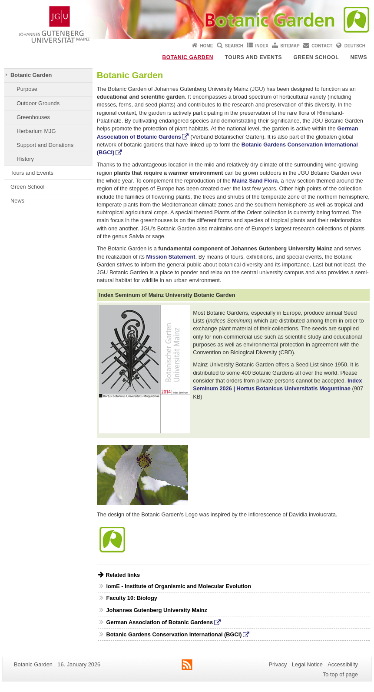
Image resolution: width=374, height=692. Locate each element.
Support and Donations (45, 145)
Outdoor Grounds (38, 103)
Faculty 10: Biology (131, 598)
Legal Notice (307, 664)
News (359, 57)
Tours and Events (253, 57)
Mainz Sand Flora (255, 180)
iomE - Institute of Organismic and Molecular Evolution (178, 586)
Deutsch (354, 45)
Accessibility (343, 664)
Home (206, 45)
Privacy (277, 664)
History (25, 159)
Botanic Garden (188, 57)
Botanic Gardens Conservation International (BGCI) (174, 634)
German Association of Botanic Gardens (159, 622)
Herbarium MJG (36, 131)
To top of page (340, 674)
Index (261, 45)
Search (234, 45)
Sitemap (289, 45)
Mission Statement (170, 256)
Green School (316, 57)
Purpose (27, 89)
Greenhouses (33, 117)
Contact (321, 45)
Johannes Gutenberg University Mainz (156, 610)
